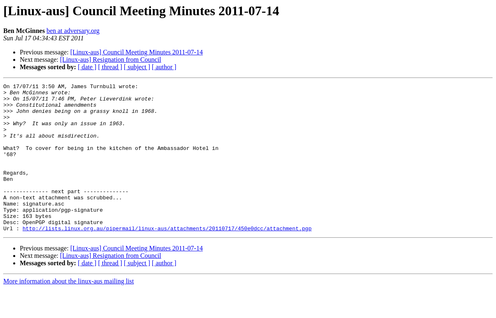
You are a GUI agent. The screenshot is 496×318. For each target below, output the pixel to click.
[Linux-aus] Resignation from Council (110, 59)
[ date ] (87, 66)
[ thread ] (110, 66)
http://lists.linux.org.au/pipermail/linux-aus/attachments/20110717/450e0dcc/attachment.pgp (167, 258)
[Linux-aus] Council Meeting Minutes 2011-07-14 (136, 52)
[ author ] (164, 66)
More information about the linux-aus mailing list (68, 310)
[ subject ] (137, 66)
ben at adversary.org (73, 30)
